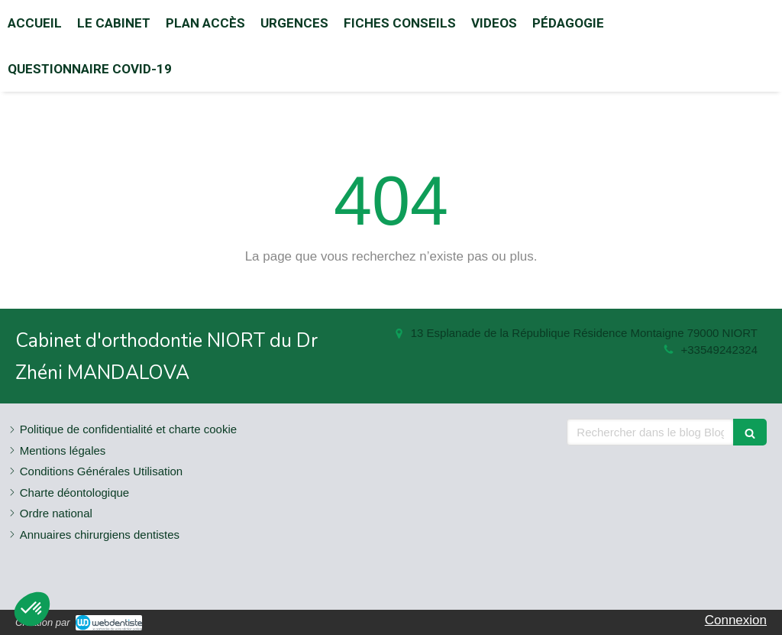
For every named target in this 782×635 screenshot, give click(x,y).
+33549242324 (719, 349)
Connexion (736, 620)
